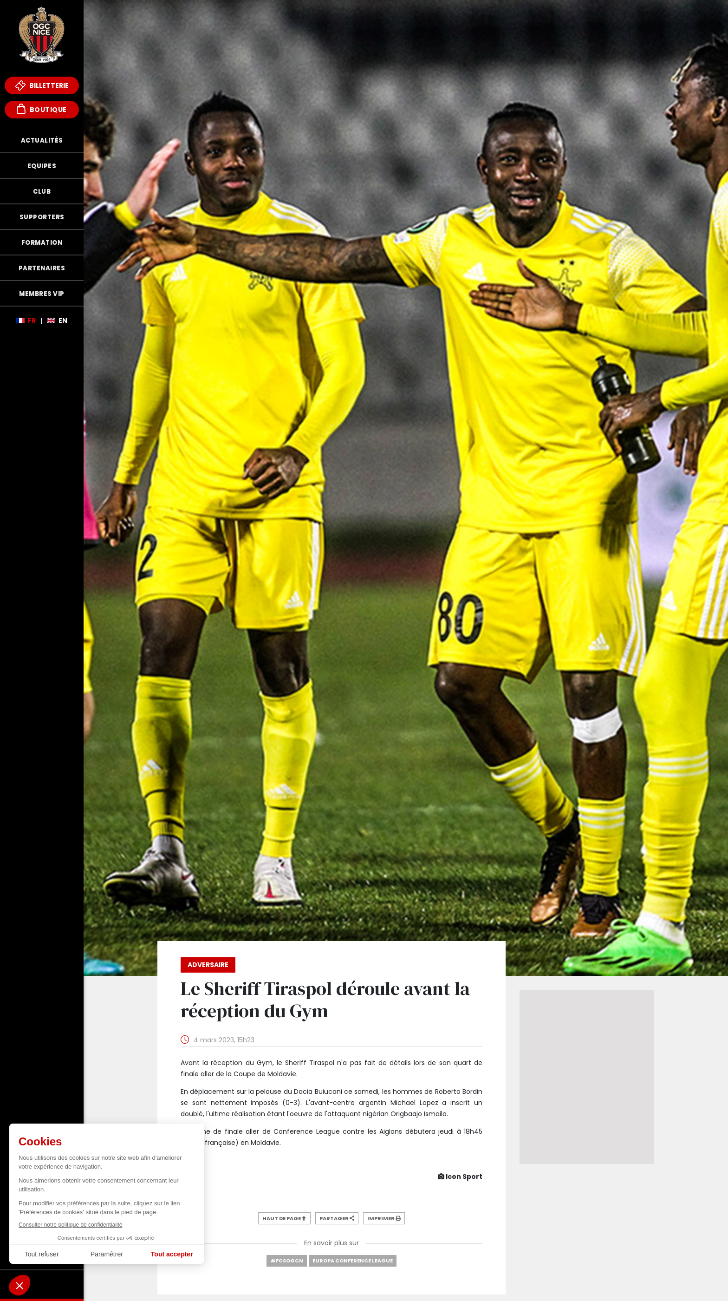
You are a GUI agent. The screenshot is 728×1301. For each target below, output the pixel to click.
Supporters (42, 217)
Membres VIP (42, 293)
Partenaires (42, 268)
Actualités (42, 140)
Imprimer (384, 1218)
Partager (336, 1218)
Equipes (42, 166)
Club (42, 191)
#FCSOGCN (286, 1260)
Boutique (42, 109)
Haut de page (284, 1218)
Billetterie (42, 85)
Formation (42, 242)
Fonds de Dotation (42, 1284)
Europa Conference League (352, 1260)
